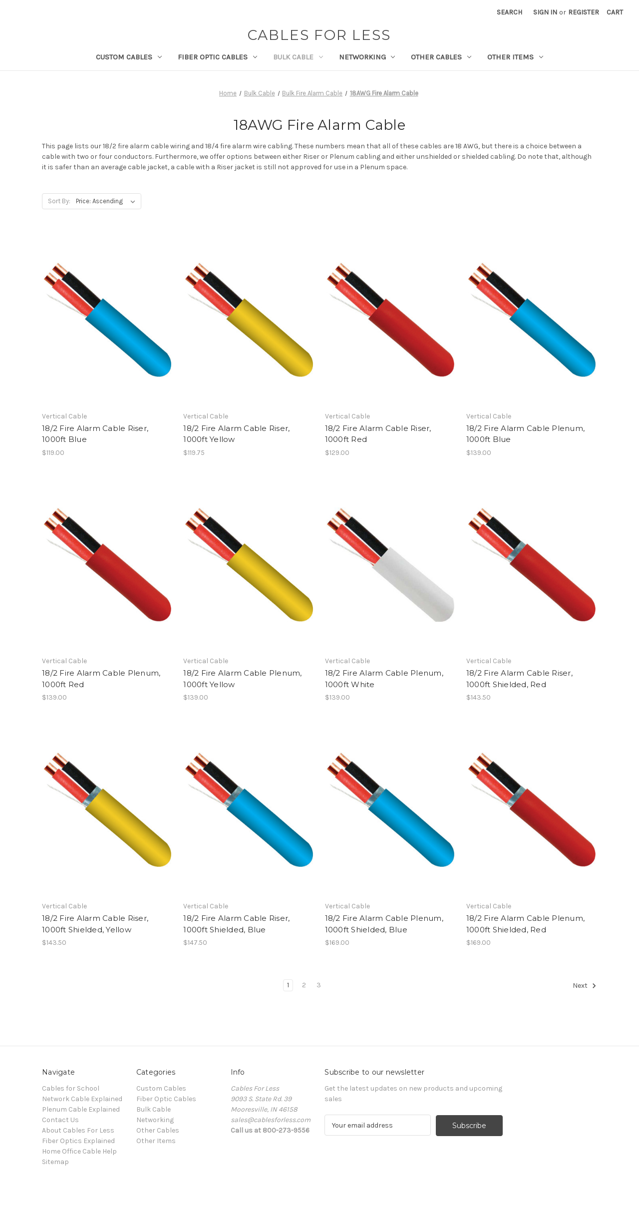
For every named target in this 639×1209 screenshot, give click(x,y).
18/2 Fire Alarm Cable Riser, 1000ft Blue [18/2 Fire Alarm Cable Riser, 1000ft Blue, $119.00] (95, 433)
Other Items (515, 56)
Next (585, 986)
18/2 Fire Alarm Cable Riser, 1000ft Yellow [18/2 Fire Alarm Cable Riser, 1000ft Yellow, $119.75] (236, 433)
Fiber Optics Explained (78, 1141)
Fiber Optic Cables (217, 56)
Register (583, 12)
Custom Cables (129, 56)
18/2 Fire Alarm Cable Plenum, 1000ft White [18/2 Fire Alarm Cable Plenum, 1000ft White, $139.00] (384, 678)
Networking (367, 56)
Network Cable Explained (82, 1099)
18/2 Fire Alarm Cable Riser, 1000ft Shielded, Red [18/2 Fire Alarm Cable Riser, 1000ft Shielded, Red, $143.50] (519, 678)
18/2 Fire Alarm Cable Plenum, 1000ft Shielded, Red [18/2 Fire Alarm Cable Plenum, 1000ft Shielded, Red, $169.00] (525, 923)
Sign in (545, 12)
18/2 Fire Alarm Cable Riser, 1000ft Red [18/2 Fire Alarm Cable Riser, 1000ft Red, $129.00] (378, 433)
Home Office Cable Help (79, 1151)
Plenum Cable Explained (81, 1109)
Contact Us (60, 1120)
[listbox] (107, 201)
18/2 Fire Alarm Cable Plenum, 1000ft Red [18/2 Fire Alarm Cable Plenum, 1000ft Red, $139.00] (101, 678)
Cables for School (70, 1088)
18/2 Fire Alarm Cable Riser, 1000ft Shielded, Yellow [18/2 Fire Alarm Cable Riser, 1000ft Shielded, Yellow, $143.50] (95, 923)
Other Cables (441, 56)
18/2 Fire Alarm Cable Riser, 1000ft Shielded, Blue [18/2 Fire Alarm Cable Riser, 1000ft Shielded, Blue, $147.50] (236, 923)
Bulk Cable (298, 56)
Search (509, 12)
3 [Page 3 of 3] (319, 985)
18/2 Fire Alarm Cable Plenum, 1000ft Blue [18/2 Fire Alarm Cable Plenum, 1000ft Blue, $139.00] (525, 433)
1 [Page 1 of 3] (288, 985)
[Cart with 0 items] (615, 12)
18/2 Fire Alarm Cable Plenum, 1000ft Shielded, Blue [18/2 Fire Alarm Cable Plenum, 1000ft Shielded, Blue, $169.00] (384, 923)
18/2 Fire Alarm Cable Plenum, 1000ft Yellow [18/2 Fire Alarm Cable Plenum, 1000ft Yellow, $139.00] (242, 678)
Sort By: (59, 201)
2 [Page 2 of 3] (304, 985)
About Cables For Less (78, 1130)
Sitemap (55, 1162)
